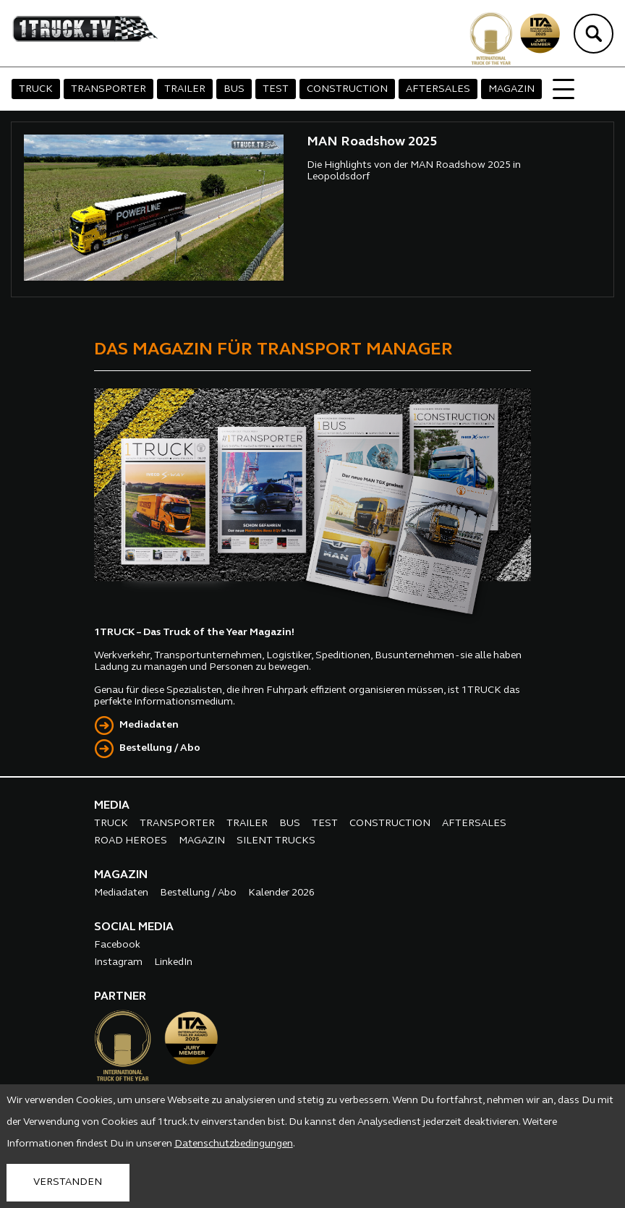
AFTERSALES (438, 89)
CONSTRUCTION (347, 89)
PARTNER (120, 997)
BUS (234, 89)
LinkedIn (173, 962)
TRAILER (184, 89)
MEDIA (111, 806)
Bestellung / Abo (159, 748)
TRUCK (36, 89)
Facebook (117, 945)
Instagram (118, 962)
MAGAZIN (511, 89)
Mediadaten (149, 725)
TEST (276, 89)
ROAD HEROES (130, 840)
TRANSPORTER (108, 89)
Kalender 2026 (281, 893)
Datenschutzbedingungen (233, 1144)
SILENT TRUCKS (276, 840)
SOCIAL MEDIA (134, 927)
